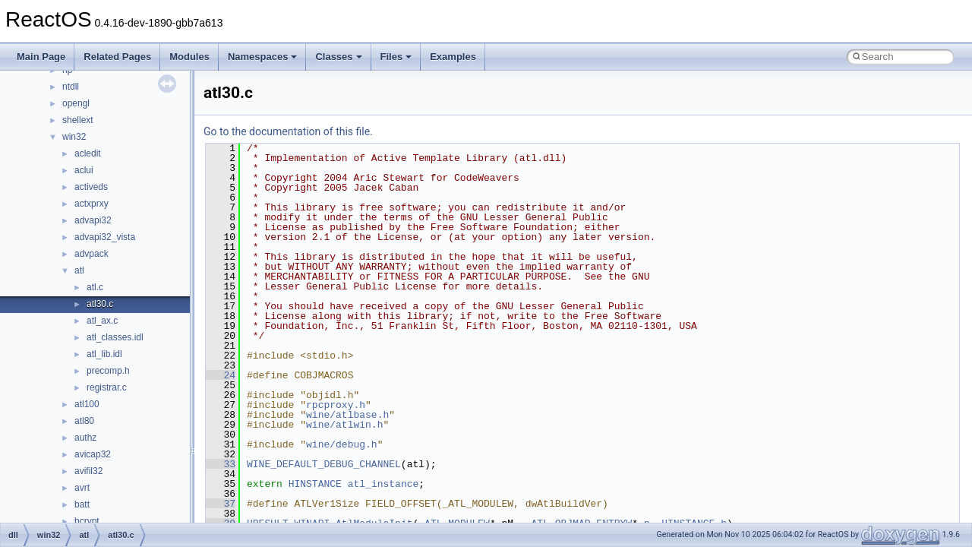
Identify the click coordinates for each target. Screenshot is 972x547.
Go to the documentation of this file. (288, 131)
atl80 (84, 421)
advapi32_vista (104, 237)
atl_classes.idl (115, 337)
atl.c (95, 287)
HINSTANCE (315, 484)
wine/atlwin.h (344, 425)
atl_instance (383, 484)
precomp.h (108, 370)
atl (79, 270)
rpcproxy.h (335, 405)
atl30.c (100, 304)
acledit (87, 153)
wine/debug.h (341, 444)
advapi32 (93, 220)
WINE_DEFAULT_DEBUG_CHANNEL (324, 464)
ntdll (70, 86)
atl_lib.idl (104, 354)
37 (220, 504)
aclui (83, 170)
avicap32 (92, 454)
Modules (189, 56)
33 (220, 464)
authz (85, 437)
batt (82, 504)
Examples (453, 56)
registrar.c (107, 387)
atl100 (86, 404)
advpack (91, 253)
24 (220, 375)
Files (396, 56)
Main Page (41, 56)
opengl (76, 103)
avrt (82, 487)
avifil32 (88, 471)
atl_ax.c (102, 320)
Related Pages (117, 56)
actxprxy (91, 203)
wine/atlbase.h (347, 415)
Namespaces (263, 56)
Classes (338, 56)
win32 (74, 136)
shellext (77, 120)
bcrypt (86, 521)
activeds (91, 187)
